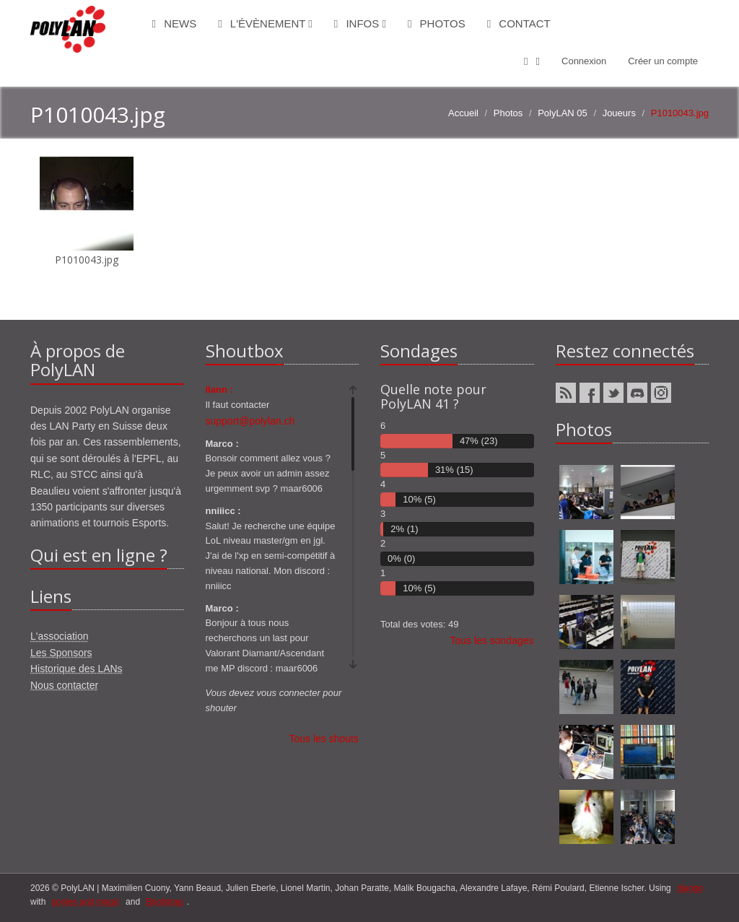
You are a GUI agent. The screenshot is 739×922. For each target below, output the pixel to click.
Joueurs (619, 113)
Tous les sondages (492, 640)
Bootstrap (164, 902)
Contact (519, 23)
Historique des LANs (76, 668)
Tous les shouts (324, 738)
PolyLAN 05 (562, 113)
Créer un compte (663, 61)
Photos (436, 23)
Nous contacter (64, 685)
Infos (360, 23)
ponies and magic (86, 902)
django (690, 888)
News (174, 23)
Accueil (463, 113)
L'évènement (265, 23)
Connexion (583, 61)
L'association (59, 636)
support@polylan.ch (250, 421)
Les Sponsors (61, 652)
